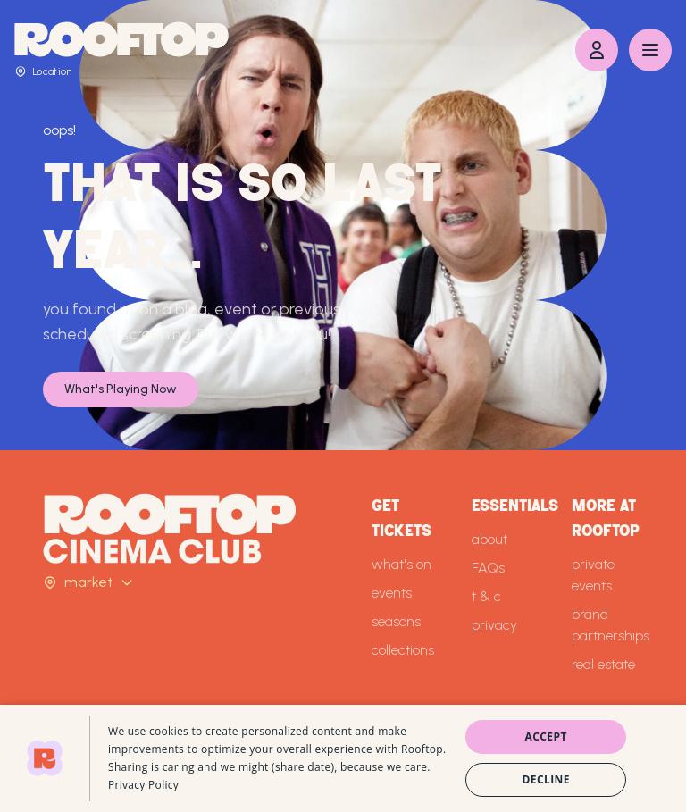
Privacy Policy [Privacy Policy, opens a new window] (143, 784)
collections (403, 649)
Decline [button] (546, 779)
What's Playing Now (120, 389)
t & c (486, 596)
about (489, 539)
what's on (401, 564)
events (392, 592)
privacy (494, 624)
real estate (603, 664)
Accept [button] (546, 736)
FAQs (488, 567)
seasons (396, 621)
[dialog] (343, 758)
